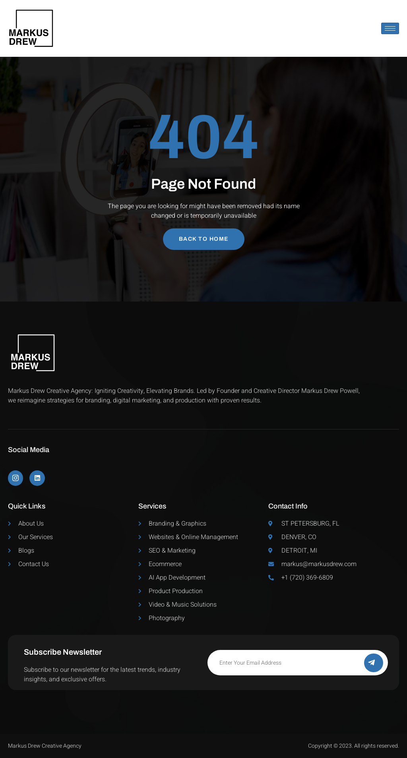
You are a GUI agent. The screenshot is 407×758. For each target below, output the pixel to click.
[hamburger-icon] (390, 28)
